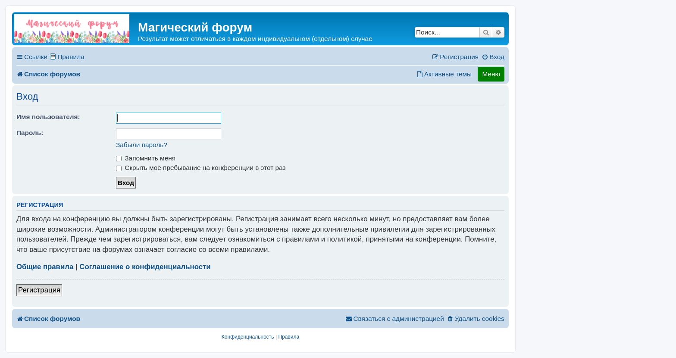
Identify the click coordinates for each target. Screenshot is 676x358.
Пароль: (29, 132)
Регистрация (39, 290)
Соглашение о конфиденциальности (144, 267)
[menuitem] (493, 57)
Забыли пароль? (141, 144)
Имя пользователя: (48, 116)
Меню (491, 74)
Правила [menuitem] (70, 56)
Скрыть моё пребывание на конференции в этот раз (201, 167)
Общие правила (44, 267)
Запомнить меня (145, 158)
